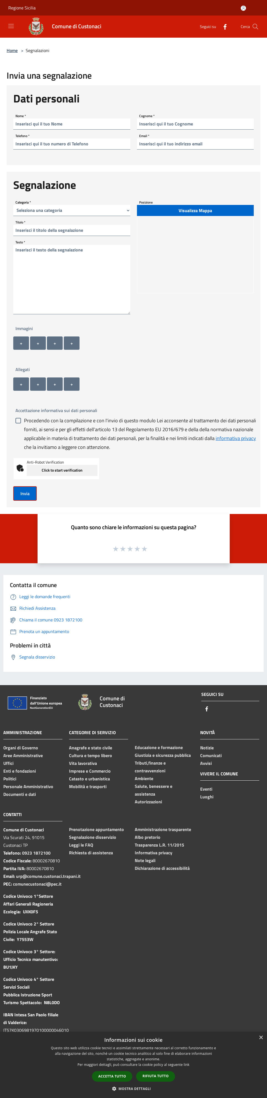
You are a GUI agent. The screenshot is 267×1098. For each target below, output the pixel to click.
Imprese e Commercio (90, 771)
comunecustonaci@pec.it (37, 884)
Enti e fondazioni (19, 771)
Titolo (20, 222)
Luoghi (206, 796)
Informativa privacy (153, 852)
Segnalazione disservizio (92, 837)
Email (144, 135)
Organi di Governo (20, 747)
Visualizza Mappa (195, 210)
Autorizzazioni (148, 801)
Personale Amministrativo (28, 786)
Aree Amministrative (23, 755)
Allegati (22, 369)
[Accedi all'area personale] (243, 8)
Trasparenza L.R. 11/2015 (159, 845)
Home (12, 50)
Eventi (206, 789)
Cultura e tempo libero (90, 755)
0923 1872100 (36, 853)
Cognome (147, 115)
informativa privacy (236, 438)
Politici (9, 778)
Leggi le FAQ (81, 845)
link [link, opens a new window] (186, 1064)
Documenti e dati (19, 794)
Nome (20, 115)
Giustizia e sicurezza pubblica (163, 755)
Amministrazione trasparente (163, 829)
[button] (133, 1088)
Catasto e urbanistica (89, 778)
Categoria (23, 202)
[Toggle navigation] (11, 26)
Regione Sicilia (22, 7)
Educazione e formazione (159, 747)
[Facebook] (222, 26)
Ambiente (144, 778)
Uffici (8, 763)
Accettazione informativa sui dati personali (56, 410)
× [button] (261, 1038)
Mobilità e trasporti (88, 786)
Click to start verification (62, 470)
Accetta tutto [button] (112, 1076)
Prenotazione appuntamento (96, 829)
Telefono (22, 135)
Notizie (207, 747)
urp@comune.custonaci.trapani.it (48, 876)
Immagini (24, 328)
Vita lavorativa (83, 763)
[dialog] (133, 1065)
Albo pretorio (147, 837)
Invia (25, 493)
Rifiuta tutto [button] (155, 1076)
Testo (20, 242)
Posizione (146, 202)
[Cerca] (255, 26)
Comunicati (211, 755)
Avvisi (206, 763)
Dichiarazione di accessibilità (162, 868)
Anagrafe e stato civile (90, 747)
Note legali (145, 860)
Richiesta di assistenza (91, 852)
